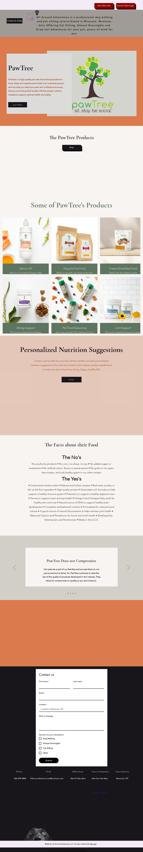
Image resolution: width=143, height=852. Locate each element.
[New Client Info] (103, 5)
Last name (77, 681)
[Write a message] (71, 724)
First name (44, 681)
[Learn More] (17, 104)
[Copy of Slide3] (75, 593)
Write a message (46, 716)
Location (43, 704)
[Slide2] (70, 593)
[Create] (72, 379)
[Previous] (14, 568)
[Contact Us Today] (14, 21)
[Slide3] (72, 593)
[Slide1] (68, 593)
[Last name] (88, 686)
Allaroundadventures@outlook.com (46, 778)
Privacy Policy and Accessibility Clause (68, 850)
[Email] (71, 697)
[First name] (53, 686)
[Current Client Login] (125, 5)
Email (42, 693)
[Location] (71, 709)
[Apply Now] (100, 792)
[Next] (128, 568)
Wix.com (93, 844)
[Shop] (71, 147)
